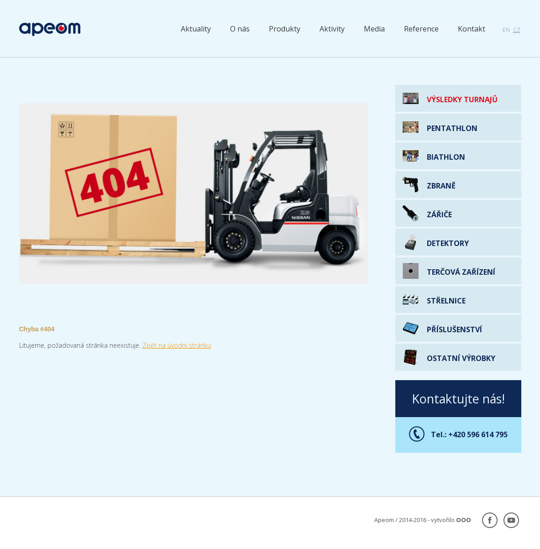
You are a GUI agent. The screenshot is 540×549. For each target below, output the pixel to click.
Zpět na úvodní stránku (176, 345)
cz (516, 30)
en (506, 30)
